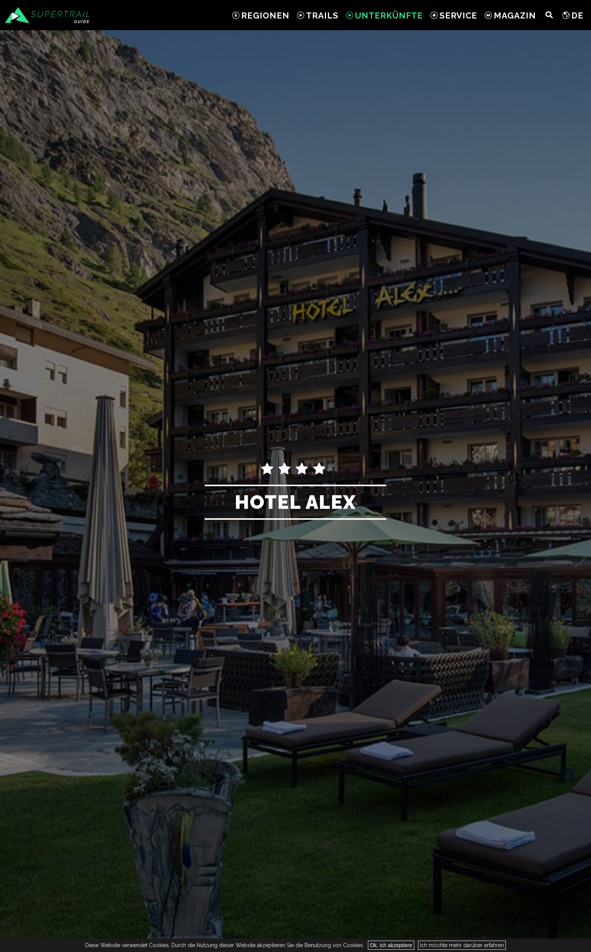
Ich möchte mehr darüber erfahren (462, 945)
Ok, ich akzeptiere (391, 945)
